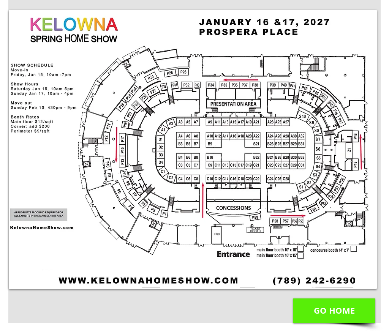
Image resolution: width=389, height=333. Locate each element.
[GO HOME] (334, 310)
